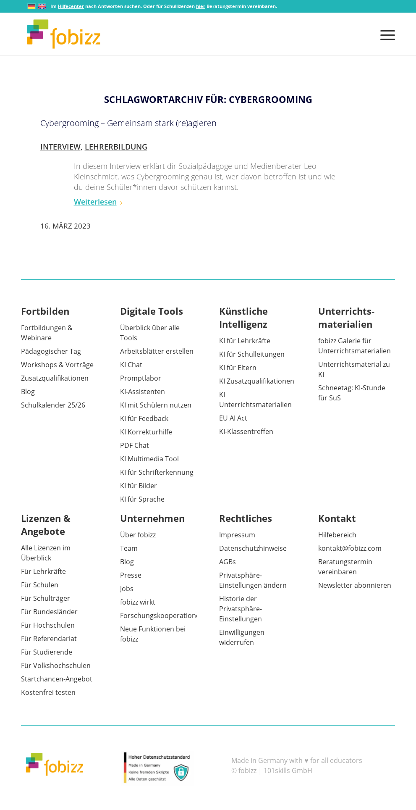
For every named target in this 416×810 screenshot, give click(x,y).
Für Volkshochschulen (56, 665)
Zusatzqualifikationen (55, 378)
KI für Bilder (138, 485)
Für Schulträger (45, 598)
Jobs (126, 588)
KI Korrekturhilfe (146, 432)
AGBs (227, 561)
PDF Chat (134, 445)
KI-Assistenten (142, 391)
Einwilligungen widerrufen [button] (241, 637)
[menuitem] (385, 34)
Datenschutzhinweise (253, 548)
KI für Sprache (142, 499)
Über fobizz (138, 534)
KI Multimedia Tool (149, 458)
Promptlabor (140, 378)
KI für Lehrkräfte (244, 340)
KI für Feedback (144, 418)
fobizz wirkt (137, 602)
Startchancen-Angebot (56, 679)
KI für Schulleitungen (252, 354)
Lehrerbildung (116, 147)
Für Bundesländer (49, 611)
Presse (130, 575)
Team (129, 548)
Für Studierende (46, 652)
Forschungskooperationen (162, 615)
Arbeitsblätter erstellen (157, 351)
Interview (60, 147)
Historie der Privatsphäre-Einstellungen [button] (240, 608)
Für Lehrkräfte (43, 571)
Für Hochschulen (48, 625)
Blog (28, 391)
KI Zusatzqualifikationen (256, 381)
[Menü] (385, 34)
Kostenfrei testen (48, 692)
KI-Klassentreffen (246, 431)
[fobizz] (63, 34)
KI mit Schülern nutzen (155, 405)
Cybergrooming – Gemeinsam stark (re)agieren (128, 123)
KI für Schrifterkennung (157, 472)
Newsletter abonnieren (354, 585)
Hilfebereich (337, 534)
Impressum (237, 534)
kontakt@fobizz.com (350, 548)
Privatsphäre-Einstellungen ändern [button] (253, 580)
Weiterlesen (98, 202)
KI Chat (131, 364)
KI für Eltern (237, 367)
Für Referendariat (49, 638)
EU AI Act (233, 418)
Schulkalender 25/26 (53, 405)
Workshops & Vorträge (57, 364)
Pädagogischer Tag (51, 351)
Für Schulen (39, 584)
